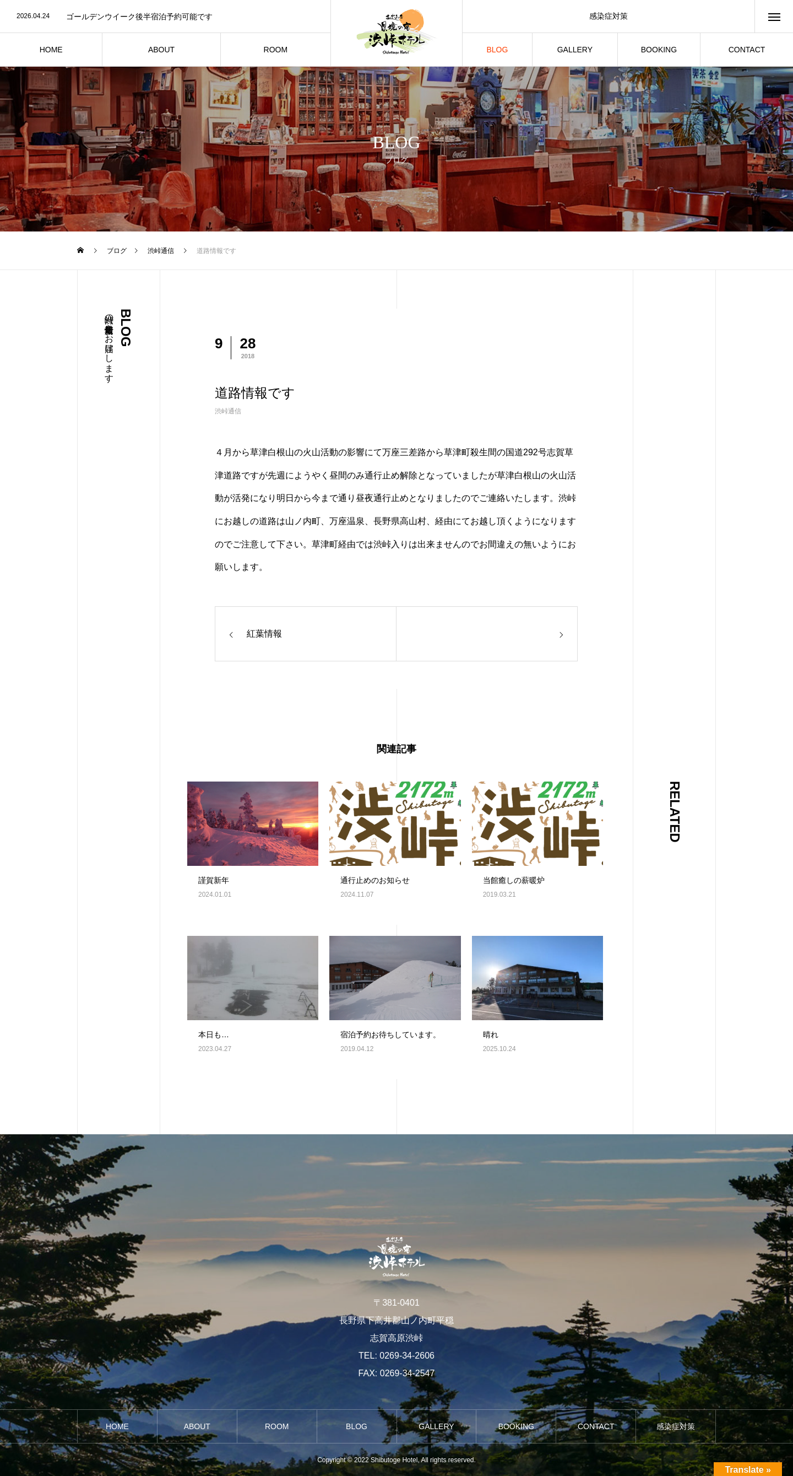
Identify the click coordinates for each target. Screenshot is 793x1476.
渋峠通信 (228, 411)
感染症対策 (608, 16)
